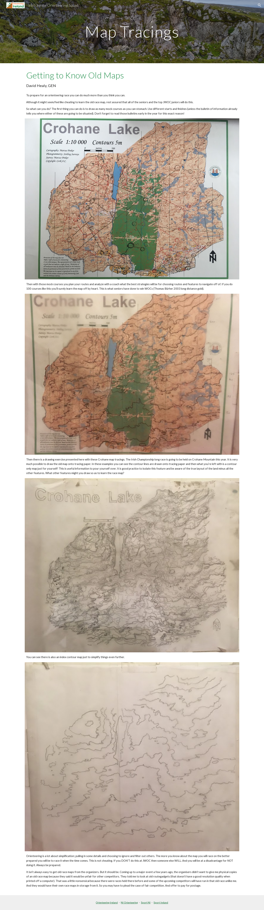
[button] (259, 5)
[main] (132, 31)
